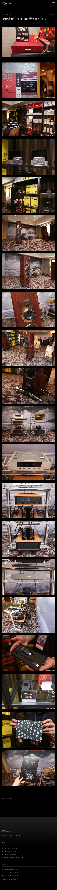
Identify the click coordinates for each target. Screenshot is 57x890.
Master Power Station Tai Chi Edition (13, 858)
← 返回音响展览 (7, 798)
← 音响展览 (51, 15)
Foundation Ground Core (9, 854)
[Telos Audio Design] (7, 3)
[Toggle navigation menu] (53, 3)
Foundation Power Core (9, 851)
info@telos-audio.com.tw (10, 879)
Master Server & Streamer (10, 848)
